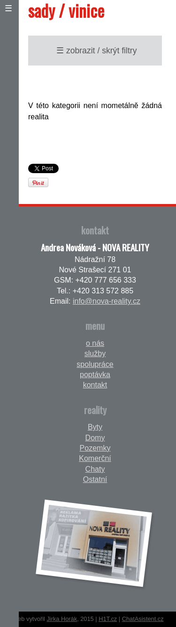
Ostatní (95, 479)
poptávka (95, 375)
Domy (95, 438)
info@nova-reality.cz (106, 301)
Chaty (95, 469)
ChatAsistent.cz (143, 618)
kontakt (95, 385)
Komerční (95, 458)
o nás (95, 343)
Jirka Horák (61, 618)
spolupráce (95, 364)
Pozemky (95, 448)
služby (95, 353)
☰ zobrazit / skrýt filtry (96, 50)
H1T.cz (108, 618)
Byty (95, 427)
